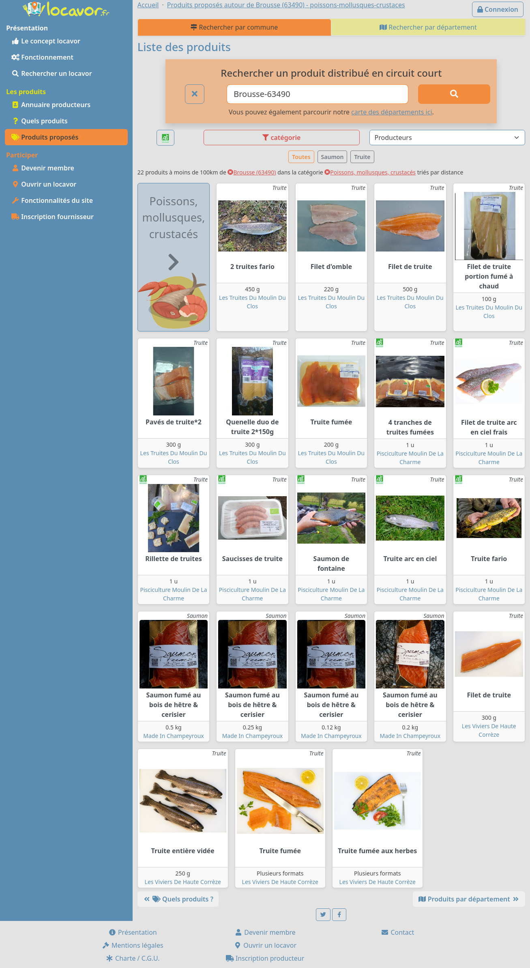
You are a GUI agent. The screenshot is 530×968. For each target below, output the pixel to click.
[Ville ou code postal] (317, 94)
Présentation (132, 932)
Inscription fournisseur (52, 216)
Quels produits (39, 120)
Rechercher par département (428, 27)
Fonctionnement (42, 57)
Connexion (497, 9)
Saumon (332, 157)
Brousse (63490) (251, 172)
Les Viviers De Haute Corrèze (183, 882)
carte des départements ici (391, 112)
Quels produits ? (178, 899)
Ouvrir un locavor (43, 184)
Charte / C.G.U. (132, 958)
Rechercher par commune (234, 27)
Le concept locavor (45, 41)
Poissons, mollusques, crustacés (370, 172)
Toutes (301, 157)
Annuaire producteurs (50, 104)
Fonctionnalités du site (52, 200)
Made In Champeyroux (173, 736)
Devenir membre (42, 167)
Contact (397, 932)
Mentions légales (132, 945)
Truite (362, 157)
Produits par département (469, 899)
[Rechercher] (454, 94)
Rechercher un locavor (51, 73)
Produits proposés (44, 137)
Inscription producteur (265, 958)
